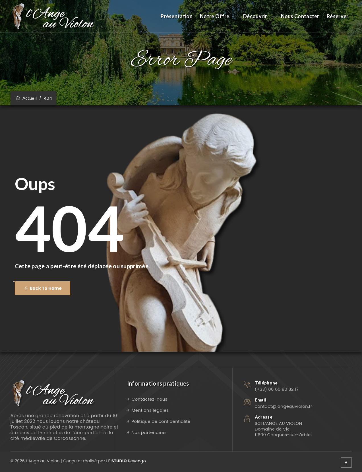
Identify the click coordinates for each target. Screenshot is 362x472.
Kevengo (126, 461)
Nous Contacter (300, 16)
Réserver (337, 16)
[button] (42, 288)
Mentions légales (150, 410)
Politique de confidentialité (161, 421)
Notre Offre (214, 16)
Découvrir (255, 16)
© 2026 (18, 461)
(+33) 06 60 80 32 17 (277, 389)
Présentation (177, 16)
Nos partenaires (149, 432)
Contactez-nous (149, 399)
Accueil (26, 98)
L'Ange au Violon (43, 461)
